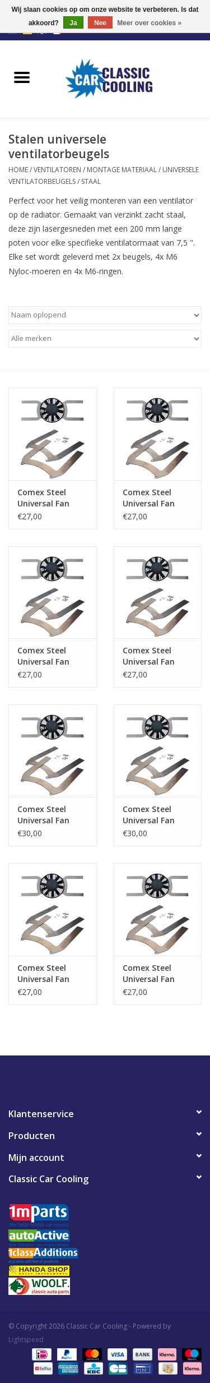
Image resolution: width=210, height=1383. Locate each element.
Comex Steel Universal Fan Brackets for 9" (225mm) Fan (152, 973)
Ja (73, 23)
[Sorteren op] (105, 315)
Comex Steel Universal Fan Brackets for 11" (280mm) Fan (154, 498)
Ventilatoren (57, 169)
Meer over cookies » (149, 23)
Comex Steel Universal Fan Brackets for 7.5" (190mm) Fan (50, 973)
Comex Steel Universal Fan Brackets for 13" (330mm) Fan (154, 656)
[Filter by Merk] (105, 339)
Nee (100, 23)
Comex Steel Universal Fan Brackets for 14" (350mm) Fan (49, 815)
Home (18, 169)
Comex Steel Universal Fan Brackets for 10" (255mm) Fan (49, 498)
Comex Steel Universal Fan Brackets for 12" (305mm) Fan (49, 656)
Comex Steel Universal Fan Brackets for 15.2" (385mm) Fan (158, 815)
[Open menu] (22, 77)
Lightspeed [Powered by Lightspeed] (26, 1339)
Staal (91, 181)
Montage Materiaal (122, 169)
